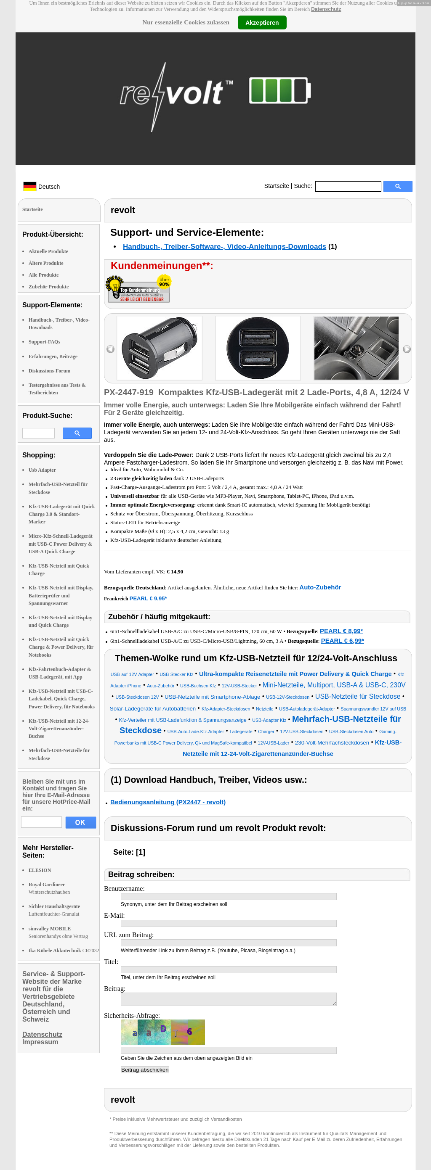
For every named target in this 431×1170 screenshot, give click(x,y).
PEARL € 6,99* (342, 640)
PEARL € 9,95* (148, 598)
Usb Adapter (42, 470)
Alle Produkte (44, 275)
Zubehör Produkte (49, 287)
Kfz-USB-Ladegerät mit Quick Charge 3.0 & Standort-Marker (62, 514)
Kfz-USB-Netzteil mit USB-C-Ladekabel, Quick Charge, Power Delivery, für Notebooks (62, 698)
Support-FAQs (44, 342)
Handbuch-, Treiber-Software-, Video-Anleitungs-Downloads (224, 247)
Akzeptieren (262, 22)
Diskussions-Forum (49, 371)
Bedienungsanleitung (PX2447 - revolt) (168, 802)
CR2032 (64, 950)
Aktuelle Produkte (48, 251)
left (110, 349)
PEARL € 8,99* (341, 630)
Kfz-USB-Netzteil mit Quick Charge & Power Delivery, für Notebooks (61, 647)
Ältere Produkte (46, 263)
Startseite (276, 185)
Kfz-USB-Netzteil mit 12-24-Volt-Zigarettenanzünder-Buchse (59, 728)
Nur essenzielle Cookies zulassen (185, 22)
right (407, 349)
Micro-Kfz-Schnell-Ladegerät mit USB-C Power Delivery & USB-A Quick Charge (61, 543)
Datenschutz (326, 9)
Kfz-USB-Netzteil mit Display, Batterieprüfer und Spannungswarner (61, 595)
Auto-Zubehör (320, 587)
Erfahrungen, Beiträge (53, 356)
